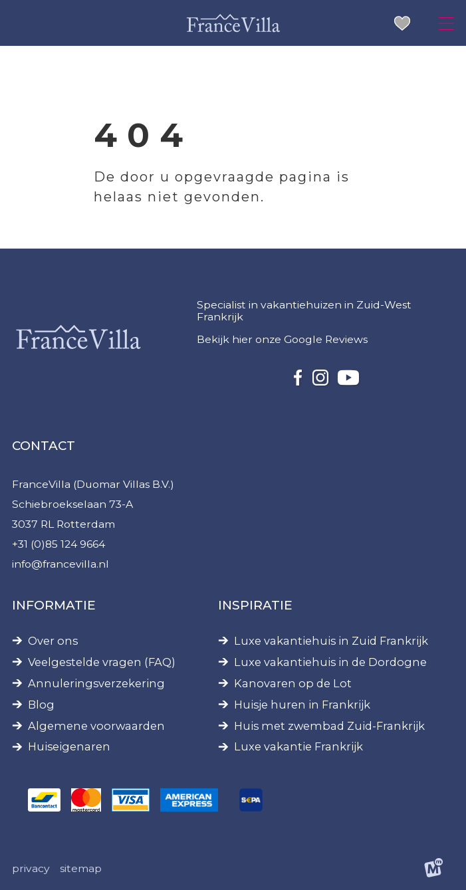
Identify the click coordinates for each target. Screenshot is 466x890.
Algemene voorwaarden (96, 726)
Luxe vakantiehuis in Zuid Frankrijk (331, 641)
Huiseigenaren (69, 746)
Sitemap (81, 868)
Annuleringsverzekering (96, 683)
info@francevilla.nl (60, 564)
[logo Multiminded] (433, 869)
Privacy (31, 868)
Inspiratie (255, 605)
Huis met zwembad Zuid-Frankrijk (329, 726)
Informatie (54, 605)
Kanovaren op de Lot (293, 683)
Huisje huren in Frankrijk (302, 705)
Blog (41, 705)
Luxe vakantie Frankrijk (298, 746)
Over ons (53, 641)
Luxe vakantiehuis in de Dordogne (330, 662)
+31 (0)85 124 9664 (58, 544)
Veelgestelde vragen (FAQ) (101, 662)
